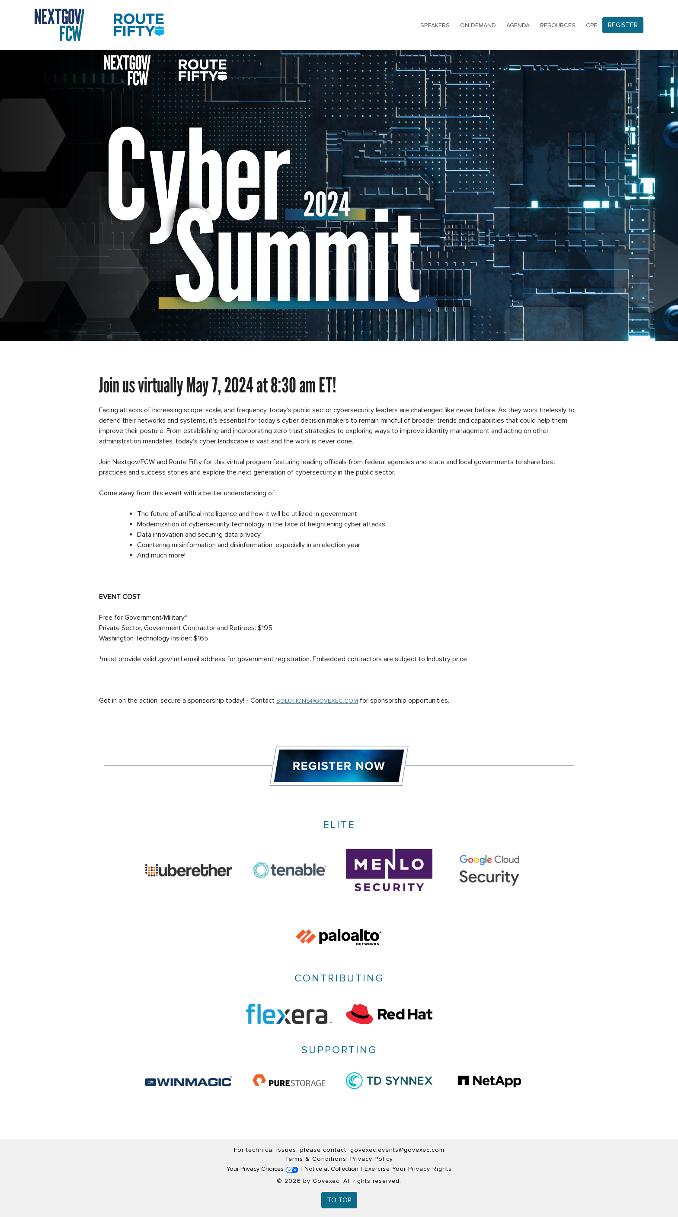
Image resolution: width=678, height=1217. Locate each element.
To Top (339, 1200)
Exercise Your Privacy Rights (408, 1168)
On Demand (478, 25)
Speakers (435, 25)
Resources (558, 25)
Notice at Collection (331, 1168)
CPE (591, 25)
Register (623, 25)
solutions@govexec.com (317, 700)
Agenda (518, 25)
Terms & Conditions (315, 1159)
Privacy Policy (371, 1159)
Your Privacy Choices (262, 1168)
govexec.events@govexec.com (397, 1149)
